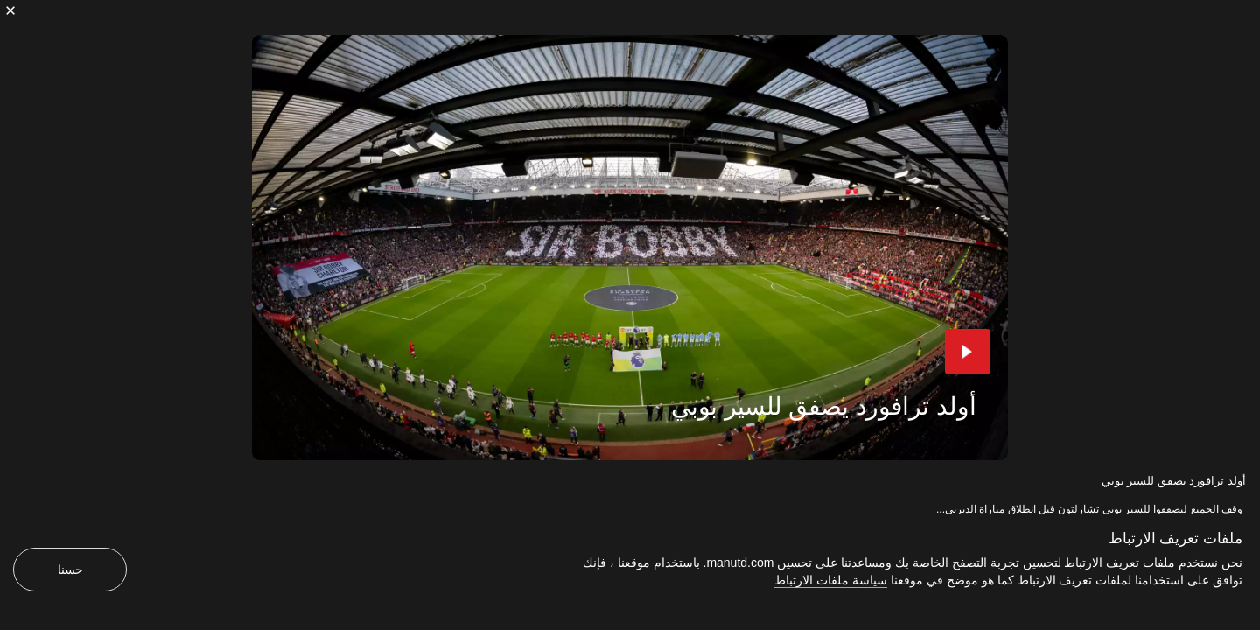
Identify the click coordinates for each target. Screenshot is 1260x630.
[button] (967, 351)
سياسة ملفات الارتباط (830, 580)
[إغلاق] (10, 10)
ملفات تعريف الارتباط (1175, 538)
